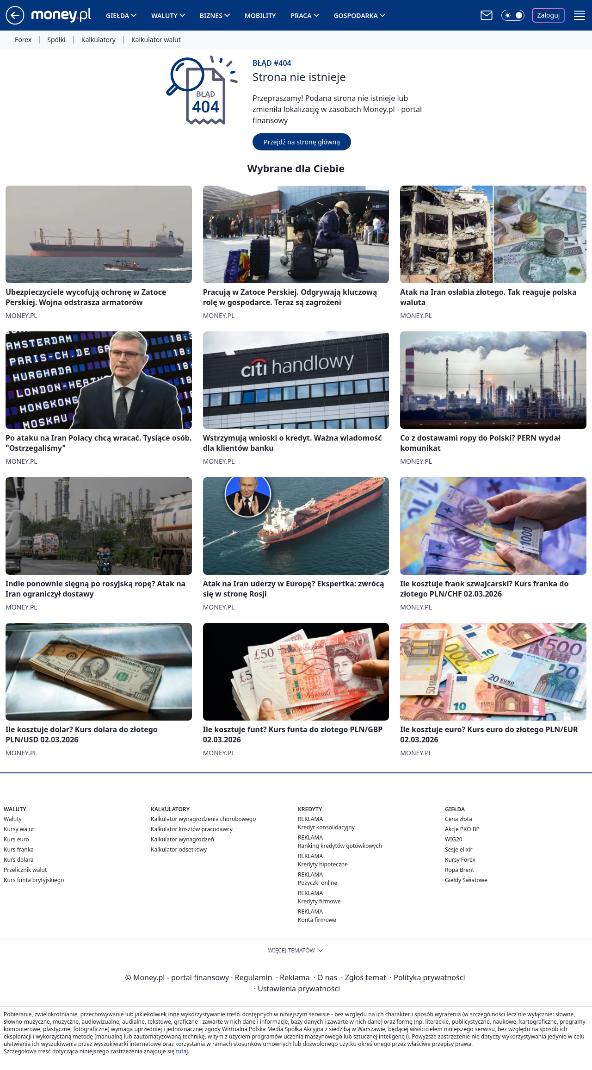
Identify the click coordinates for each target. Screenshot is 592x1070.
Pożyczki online (317, 883)
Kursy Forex (460, 860)
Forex (23, 40)
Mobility (260, 15)
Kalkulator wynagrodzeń (182, 839)
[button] (579, 15)
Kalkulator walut (156, 40)
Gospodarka (356, 15)
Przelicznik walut (25, 870)
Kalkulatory (98, 40)
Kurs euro (16, 839)
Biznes (211, 15)
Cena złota (458, 819)
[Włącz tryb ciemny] (512, 15)
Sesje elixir (458, 849)
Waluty (164, 15)
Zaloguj (548, 15)
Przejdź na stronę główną (302, 141)
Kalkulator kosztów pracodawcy (192, 829)
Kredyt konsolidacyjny (326, 827)
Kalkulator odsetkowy (179, 849)
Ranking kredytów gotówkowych (340, 846)
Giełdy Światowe (466, 880)
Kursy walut (19, 829)
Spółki (56, 40)
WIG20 (453, 839)
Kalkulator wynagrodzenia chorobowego (203, 819)
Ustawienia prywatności (297, 988)
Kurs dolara (19, 860)
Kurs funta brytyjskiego (34, 880)
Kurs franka (19, 849)
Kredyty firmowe (319, 901)
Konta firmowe (317, 920)
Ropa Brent (459, 870)
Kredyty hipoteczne (323, 864)
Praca (301, 15)
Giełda (117, 15)
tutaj (182, 1051)
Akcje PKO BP (462, 829)
